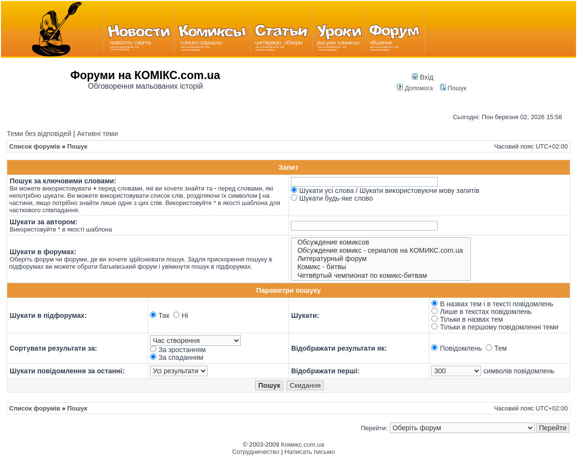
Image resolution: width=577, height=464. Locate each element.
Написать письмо (310, 451)
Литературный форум (381, 259)
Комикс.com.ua (302, 444)
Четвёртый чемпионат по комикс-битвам (381, 276)
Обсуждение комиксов (381, 242)
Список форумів (34, 146)
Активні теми (97, 133)
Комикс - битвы (381, 267)
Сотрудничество (255, 451)
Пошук (453, 88)
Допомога (415, 88)
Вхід (422, 77)
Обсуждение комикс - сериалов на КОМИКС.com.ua (381, 250)
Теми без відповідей (39, 133)
